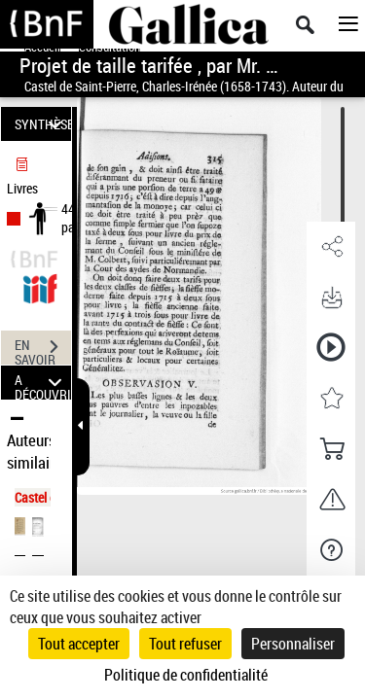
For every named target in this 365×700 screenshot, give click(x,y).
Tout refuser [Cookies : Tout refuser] (185, 643)
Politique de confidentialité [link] (186, 674)
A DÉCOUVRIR (43, 383)
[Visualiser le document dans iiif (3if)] (39, 286)
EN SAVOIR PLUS (43, 349)
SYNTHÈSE (43, 124)
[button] (331, 247)
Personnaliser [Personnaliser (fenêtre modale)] (293, 643)
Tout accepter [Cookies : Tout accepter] (79, 643)
